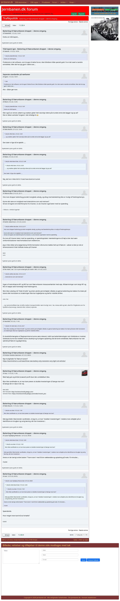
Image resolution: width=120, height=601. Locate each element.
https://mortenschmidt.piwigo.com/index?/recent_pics (29, 393)
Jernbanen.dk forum (20, 9)
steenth (6, 51)
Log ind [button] (74, 14)
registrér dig (48, 14)
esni (5, 476)
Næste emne (83, 22)
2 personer (5, 427)
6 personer (5, 148)
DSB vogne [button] (34, 2)
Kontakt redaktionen (89, 598)
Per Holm (7, 269)
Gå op (7, 535)
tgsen (6, 77)
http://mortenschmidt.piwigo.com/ (22, 392)
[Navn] (60, 555)
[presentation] (95, 552)
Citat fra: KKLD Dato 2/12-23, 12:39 (13, 134)
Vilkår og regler (83, 540)
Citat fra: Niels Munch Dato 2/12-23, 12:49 (15, 161)
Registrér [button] (81, 14)
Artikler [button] (63, 2)
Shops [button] (71, 2)
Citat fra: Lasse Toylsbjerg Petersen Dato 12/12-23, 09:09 (18, 480)
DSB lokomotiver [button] (21, 2)
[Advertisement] (60, 581)
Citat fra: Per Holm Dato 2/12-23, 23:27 (14, 326)
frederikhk (7, 33)
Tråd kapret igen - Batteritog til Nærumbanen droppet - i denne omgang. (32, 49)
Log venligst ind (34, 14)
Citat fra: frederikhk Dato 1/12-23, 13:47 (15, 56)
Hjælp (75, 540)
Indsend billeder (93, 560)
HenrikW (7, 321)
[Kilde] (60, 550)
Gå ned (7, 25)
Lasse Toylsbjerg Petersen (12, 435)
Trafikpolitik (10, 18)
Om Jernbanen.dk (74, 598)
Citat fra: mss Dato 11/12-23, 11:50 (13, 410)
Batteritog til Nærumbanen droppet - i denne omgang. (24, 31)
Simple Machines (19, 540)
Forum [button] (54, 2)
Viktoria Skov (8, 193)
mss (5, 373)
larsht (6, 222)
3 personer (5, 43)
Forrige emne (73, 22)
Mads (6, 157)
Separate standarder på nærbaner (16, 74)
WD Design (33, 540)
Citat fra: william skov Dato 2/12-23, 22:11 (15, 226)
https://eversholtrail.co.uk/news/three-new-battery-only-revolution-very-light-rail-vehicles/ (34, 361)
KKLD (6, 102)
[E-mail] (60, 559)
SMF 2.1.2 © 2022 (7, 540)
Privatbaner (46, 2)
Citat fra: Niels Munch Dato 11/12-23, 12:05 (15, 440)
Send (83, 560)
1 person (5, 121)
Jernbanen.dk (7, 2)
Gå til (71, 535)
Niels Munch (8, 129)
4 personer (5, 468)
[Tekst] (21, 556)
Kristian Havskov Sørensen (12, 355)
